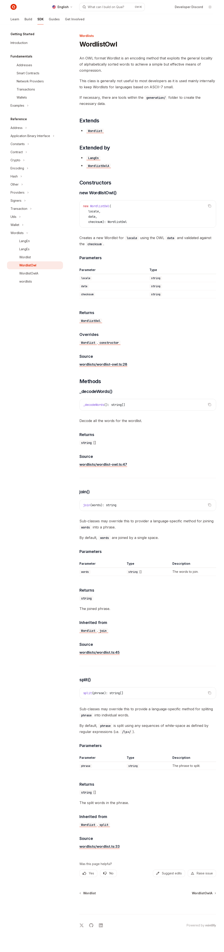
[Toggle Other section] (35, 184)
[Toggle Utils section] (35, 217)
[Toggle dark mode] (210, 6)
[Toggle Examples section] (35, 105)
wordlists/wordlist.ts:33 (99, 846)
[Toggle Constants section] (35, 144)
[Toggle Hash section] (35, 176)
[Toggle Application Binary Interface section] (35, 136)
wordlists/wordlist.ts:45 (99, 652)
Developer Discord (189, 7)
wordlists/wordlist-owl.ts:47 (103, 464)
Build (28, 20)
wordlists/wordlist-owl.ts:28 (103, 364)
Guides (54, 20)
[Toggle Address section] (35, 128)
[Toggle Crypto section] (35, 160)
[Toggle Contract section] (35, 152)
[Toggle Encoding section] (35, 168)
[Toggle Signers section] (35, 201)
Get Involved (74, 20)
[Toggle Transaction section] (35, 209)
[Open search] (112, 7)
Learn (14, 20)
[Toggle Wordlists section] (35, 233)
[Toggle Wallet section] (35, 225)
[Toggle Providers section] (35, 192)
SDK (40, 20)
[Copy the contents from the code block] (209, 206)
